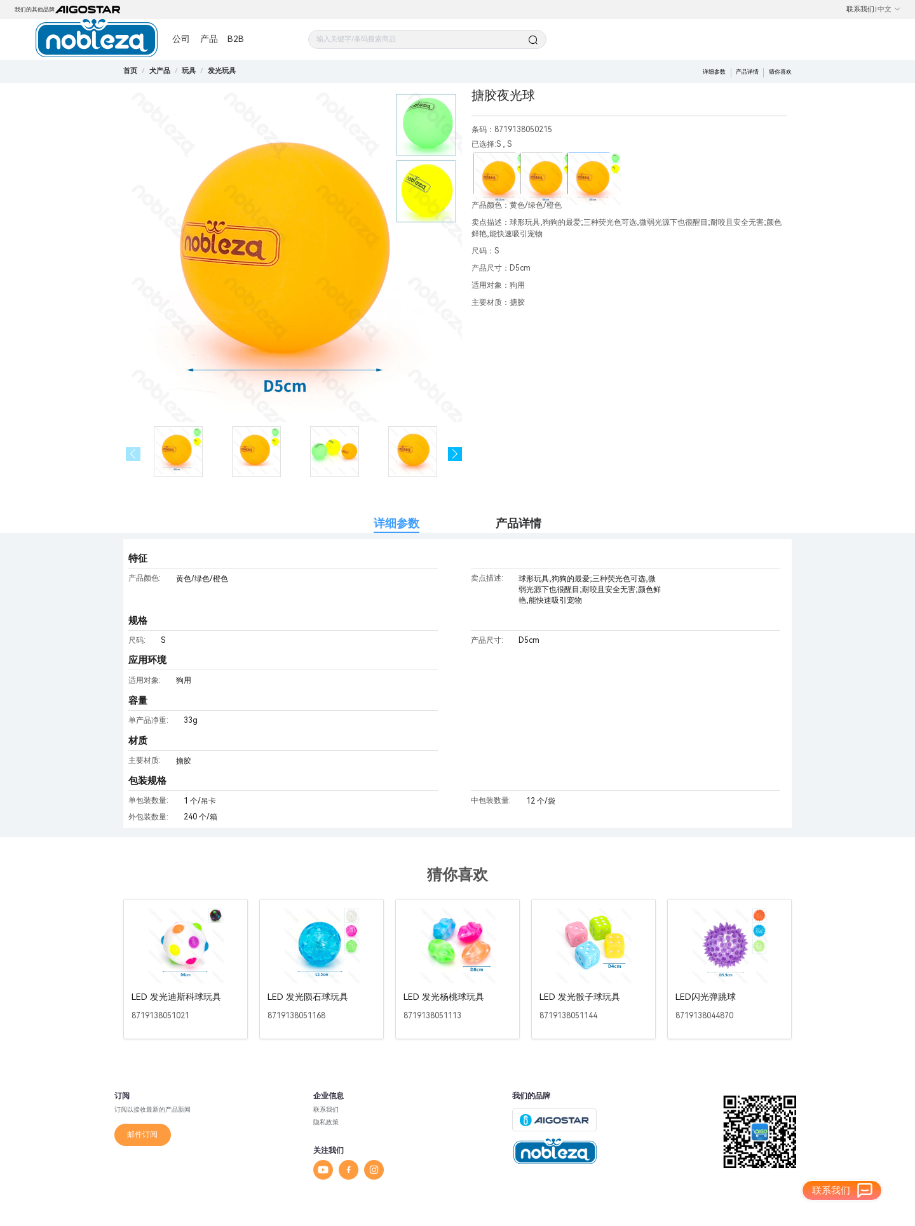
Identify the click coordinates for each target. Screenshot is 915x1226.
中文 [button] (889, 9)
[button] (455, 454)
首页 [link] (130, 71)
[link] (159, 71)
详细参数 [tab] (396, 523)
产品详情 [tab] (518, 523)
